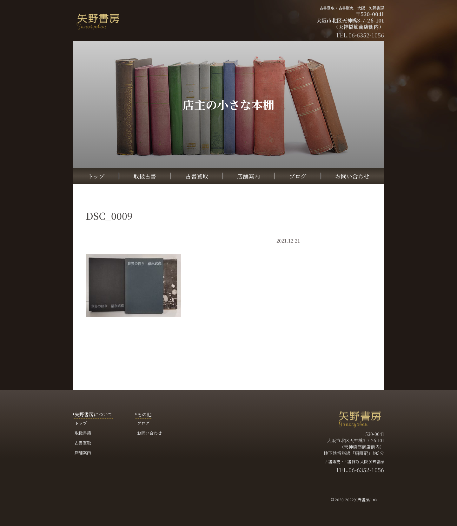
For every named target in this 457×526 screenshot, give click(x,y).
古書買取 (196, 176)
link (374, 499)
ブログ (297, 176)
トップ (96, 176)
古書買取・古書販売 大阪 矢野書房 (351, 7)
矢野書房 (361, 499)
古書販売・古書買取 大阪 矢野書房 (354, 461)
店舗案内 (248, 176)
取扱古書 (144, 176)
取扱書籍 (83, 433)
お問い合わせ (352, 176)
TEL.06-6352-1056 (360, 469)
